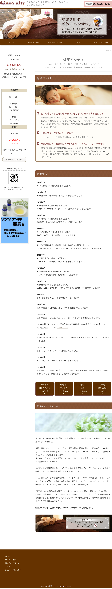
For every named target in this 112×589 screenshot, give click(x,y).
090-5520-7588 (62, 328)
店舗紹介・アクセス (56, 42)
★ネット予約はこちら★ (14, 69)
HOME (11, 42)
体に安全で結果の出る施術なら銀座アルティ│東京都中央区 (13, 3)
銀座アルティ (54, 586)
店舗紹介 (64, 388)
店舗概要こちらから (14, 160)
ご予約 (102, 388)
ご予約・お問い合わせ (101, 42)
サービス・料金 (33, 42)
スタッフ (78, 42)
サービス (45, 388)
